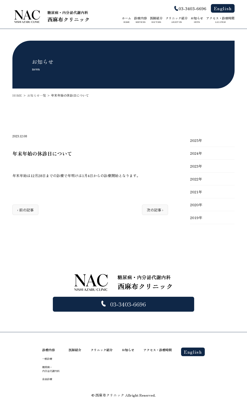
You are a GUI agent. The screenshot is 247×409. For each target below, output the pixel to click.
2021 (194, 191)
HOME (17, 95)
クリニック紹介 (176, 19)
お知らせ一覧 (36, 95)
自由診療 (47, 379)
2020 (194, 204)
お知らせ (197, 19)
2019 (194, 217)
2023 (194, 166)
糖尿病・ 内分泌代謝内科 (51, 369)
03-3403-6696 (192, 8)
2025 (194, 140)
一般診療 (47, 358)
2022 (194, 179)
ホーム (126, 19)
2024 (194, 153)
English (223, 8)
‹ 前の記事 (25, 210)
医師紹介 (156, 19)
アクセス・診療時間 (220, 19)
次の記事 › (155, 210)
